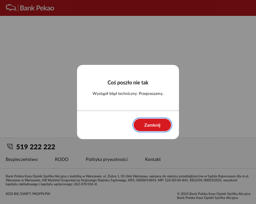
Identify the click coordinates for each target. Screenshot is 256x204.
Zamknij (152, 125)
